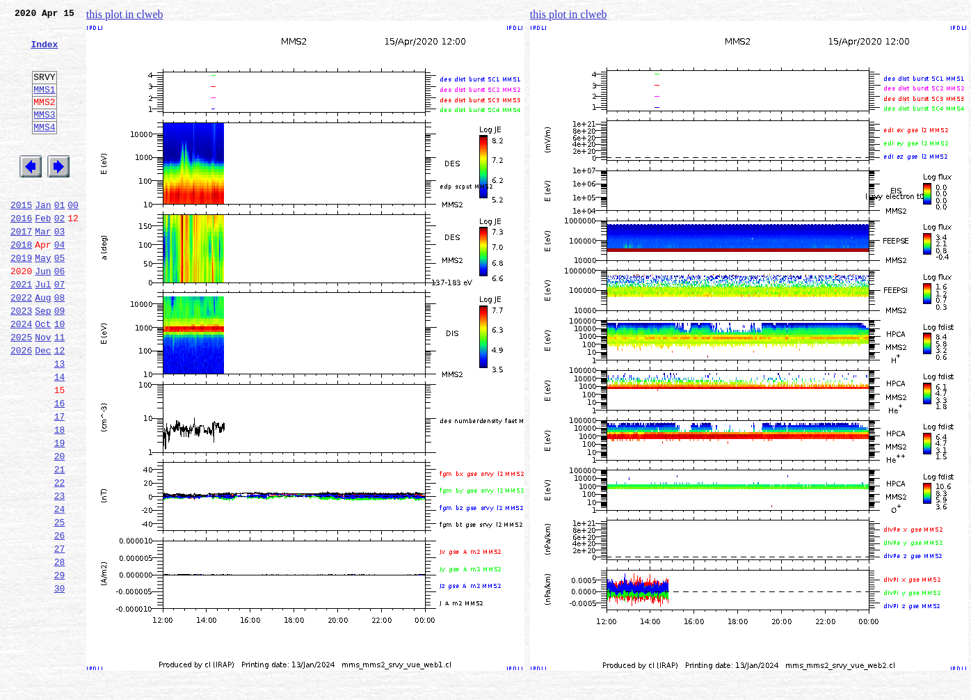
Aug (43, 345)
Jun (43, 314)
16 (59, 467)
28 (59, 651)
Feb (43, 253)
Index (44, 52)
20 (59, 529)
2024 (21, 375)
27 (59, 636)
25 (59, 605)
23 (59, 574)
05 (59, 299)
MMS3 (44, 135)
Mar (43, 268)
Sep (43, 360)
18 (59, 498)
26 (59, 620)
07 (59, 330)
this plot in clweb (124, 14)
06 (59, 314)
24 (59, 590)
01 (59, 238)
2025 (21, 391)
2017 (21, 268)
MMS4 (44, 149)
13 (59, 421)
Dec (43, 406)
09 (59, 360)
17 (59, 483)
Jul (43, 330)
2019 (21, 299)
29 (59, 666)
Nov (43, 391)
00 (73, 238)
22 (59, 559)
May (43, 299)
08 (59, 345)
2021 (21, 330)
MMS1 (44, 106)
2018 (21, 284)
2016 (21, 253)
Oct (43, 375)
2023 (21, 360)
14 (59, 437)
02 (59, 253)
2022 (21, 345)
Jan (43, 238)
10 (59, 375)
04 (59, 284)
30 (59, 682)
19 (59, 513)
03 (59, 268)
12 (59, 406)
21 (59, 544)
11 (59, 391)
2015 (21, 238)
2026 (21, 406)
